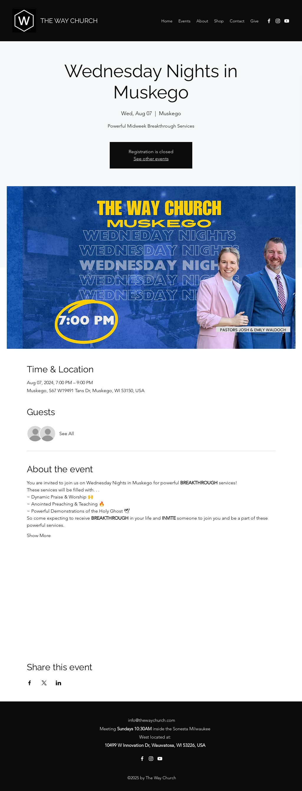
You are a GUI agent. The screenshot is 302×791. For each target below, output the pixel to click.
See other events (151, 158)
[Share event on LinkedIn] (58, 683)
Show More (39, 535)
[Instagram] (278, 21)
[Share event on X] (44, 683)
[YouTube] (287, 21)
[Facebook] (269, 21)
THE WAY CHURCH (69, 20)
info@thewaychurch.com (151, 720)
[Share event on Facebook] (29, 683)
